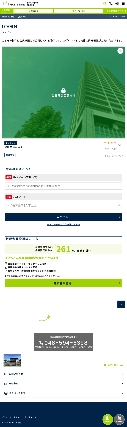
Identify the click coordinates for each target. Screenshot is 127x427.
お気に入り (33, 11)
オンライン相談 (15, 393)
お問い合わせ (13, 373)
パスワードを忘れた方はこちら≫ (63, 224)
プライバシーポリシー (11, 417)
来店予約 (119, 419)
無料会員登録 (63, 283)
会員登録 (107, 419)
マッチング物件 (78, 11)
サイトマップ (31, 417)
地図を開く (111, 365)
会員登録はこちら (115, 10)
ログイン (62, 217)
